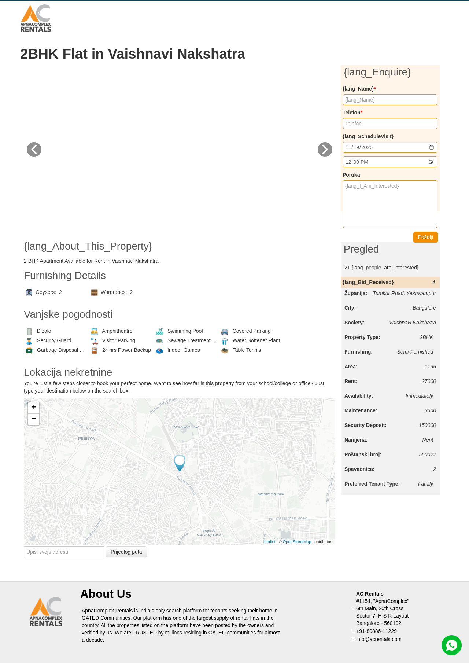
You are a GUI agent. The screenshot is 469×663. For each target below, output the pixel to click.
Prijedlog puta (126, 552)
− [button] (34, 419)
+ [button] (34, 407)
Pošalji (425, 237)
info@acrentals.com (379, 639)
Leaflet (269, 541)
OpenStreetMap (297, 541)
